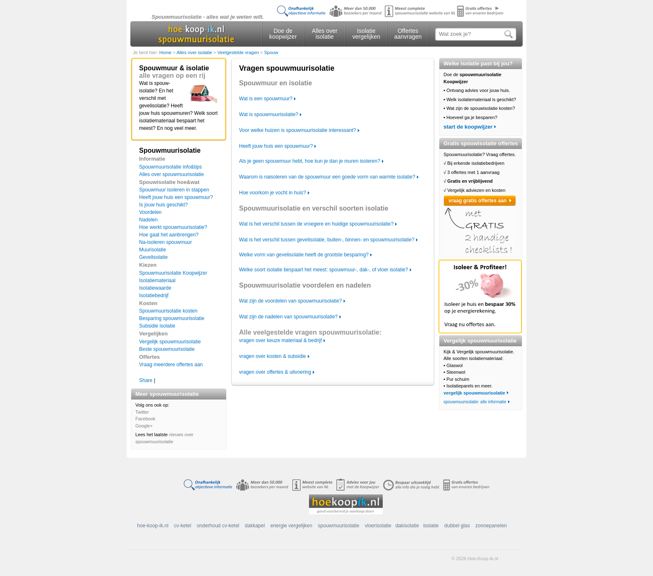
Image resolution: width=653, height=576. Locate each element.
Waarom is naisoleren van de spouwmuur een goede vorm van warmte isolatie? (327, 177)
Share (145, 380)
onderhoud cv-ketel (218, 526)
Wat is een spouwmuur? (265, 99)
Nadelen (148, 220)
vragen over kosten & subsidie (272, 356)
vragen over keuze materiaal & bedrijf (280, 340)
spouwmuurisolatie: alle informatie (475, 402)
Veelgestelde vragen (238, 52)
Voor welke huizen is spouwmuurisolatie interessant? (297, 130)
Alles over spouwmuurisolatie (171, 174)
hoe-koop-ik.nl (152, 526)
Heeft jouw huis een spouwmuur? (176, 197)
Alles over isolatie (324, 33)
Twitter (142, 412)
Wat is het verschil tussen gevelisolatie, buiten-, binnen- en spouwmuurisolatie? (326, 240)
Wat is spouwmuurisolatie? (268, 114)
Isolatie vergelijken (366, 33)
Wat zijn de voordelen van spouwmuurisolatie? (290, 301)
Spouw (271, 52)
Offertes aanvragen (407, 33)
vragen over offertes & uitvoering (275, 372)
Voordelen (150, 212)
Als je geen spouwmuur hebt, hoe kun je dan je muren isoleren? (309, 161)
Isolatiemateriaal (157, 280)
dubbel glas (457, 526)
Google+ (144, 425)
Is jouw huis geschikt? (163, 205)
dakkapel (255, 526)
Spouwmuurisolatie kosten (168, 311)
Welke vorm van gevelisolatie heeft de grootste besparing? (304, 255)
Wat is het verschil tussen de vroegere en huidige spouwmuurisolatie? (316, 224)
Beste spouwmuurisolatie (166, 349)
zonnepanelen (491, 526)
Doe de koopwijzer (283, 33)
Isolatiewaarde (155, 288)
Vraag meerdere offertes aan (171, 364)
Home (166, 52)
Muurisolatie (152, 250)
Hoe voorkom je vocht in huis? (272, 193)
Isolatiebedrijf (154, 295)
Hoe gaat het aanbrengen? (169, 235)
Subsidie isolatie (157, 326)
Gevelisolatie (153, 257)
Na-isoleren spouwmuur (165, 242)
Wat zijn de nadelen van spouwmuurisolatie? (288, 317)
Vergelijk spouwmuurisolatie (170, 342)
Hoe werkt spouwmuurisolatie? (173, 227)
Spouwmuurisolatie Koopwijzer (173, 273)
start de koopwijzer (468, 127)
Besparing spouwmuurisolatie (171, 318)
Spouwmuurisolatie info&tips (170, 167)
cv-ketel (182, 526)
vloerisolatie (378, 526)
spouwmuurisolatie (338, 526)
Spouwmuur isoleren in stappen (174, 190)
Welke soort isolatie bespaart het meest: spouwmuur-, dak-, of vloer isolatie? (323, 270)
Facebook (145, 418)
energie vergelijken (291, 526)
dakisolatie (407, 526)
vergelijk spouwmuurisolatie (474, 392)
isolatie (431, 526)
